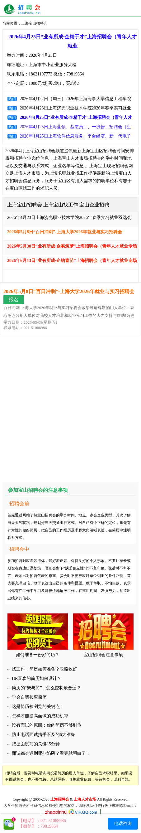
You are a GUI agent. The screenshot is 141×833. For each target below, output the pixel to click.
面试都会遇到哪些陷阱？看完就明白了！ (51, 753)
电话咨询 (123, 823)
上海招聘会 (23, 9)
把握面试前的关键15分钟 (36, 744)
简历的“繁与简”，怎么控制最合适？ (46, 687)
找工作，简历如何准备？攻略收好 (44, 669)
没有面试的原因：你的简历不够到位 (47, 725)
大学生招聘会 (15, 805)
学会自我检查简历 (29, 697)
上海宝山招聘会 (34, 23)
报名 (14, 299)
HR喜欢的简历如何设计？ (36, 678)
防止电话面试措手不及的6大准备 (43, 734)
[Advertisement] (70, 409)
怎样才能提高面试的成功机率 (40, 716)
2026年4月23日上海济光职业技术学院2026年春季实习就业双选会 (69, 217)
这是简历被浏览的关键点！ (38, 706)
